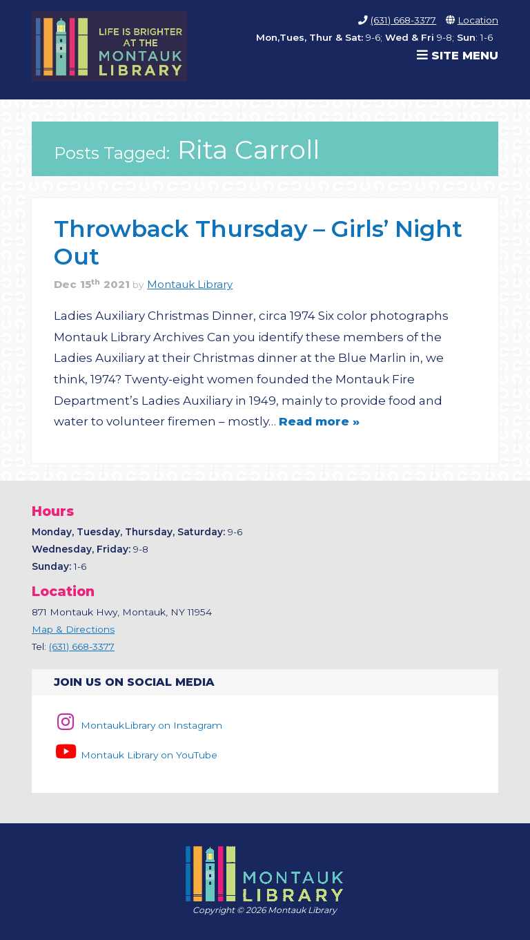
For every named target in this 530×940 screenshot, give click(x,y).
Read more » (319, 421)
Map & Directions (73, 629)
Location (478, 20)
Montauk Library (190, 284)
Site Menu (457, 55)
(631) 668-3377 (403, 20)
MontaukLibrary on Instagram (138, 725)
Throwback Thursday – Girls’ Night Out (258, 242)
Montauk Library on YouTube (135, 754)
